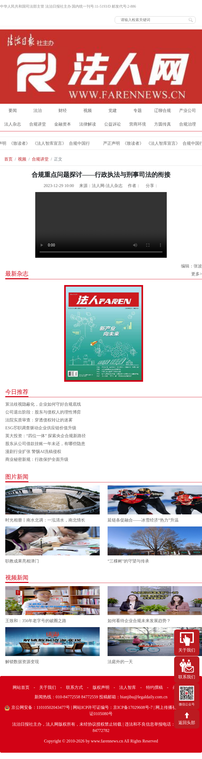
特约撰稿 (154, 687)
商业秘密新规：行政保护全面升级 (36, 459)
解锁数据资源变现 (22, 661)
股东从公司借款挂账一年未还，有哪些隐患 (45, 443)
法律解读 (87, 124)
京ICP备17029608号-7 (133, 707)
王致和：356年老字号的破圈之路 (35, 620)
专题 (137, 110)
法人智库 (127, 687)
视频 (87, 110)
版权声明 (101, 687)
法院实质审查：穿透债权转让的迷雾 (39, 420)
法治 (37, 110)
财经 (62, 110)
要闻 (12, 110)
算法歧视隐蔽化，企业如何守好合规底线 (43, 404)
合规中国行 (79, 143)
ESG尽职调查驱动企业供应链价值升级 (40, 428)
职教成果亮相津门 (22, 561)
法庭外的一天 (120, 661)
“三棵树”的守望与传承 (128, 561)
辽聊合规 (162, 110)
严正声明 (111, 143)
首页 (8, 159)
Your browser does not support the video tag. (101, 225)
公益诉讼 (112, 124)
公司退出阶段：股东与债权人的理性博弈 (43, 412)
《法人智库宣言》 (49, 143)
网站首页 (21, 687)
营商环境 (137, 124)
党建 (112, 110)
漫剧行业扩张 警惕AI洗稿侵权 (33, 451)
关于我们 (47, 687)
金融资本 (62, 124)
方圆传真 (162, 124)
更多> (196, 274)
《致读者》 (19, 143)
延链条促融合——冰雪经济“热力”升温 (143, 520)
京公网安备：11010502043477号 (40, 707)
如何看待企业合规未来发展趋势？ (139, 620)
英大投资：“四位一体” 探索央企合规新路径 (45, 435)
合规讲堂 (37, 124)
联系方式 (74, 687)
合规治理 (187, 124)
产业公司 (187, 110)
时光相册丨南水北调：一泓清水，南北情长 (45, 520)
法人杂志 (12, 124)
